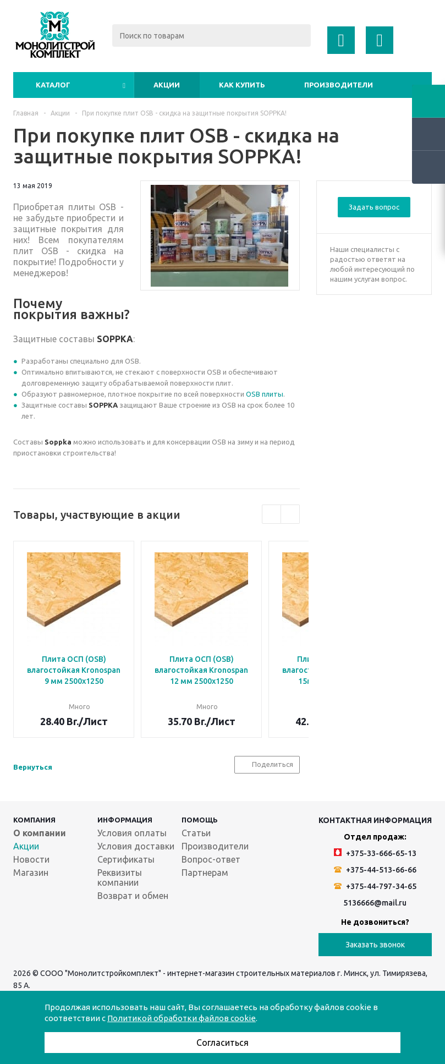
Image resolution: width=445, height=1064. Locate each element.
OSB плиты (264, 394)
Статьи (196, 833)
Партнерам (205, 872)
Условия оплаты (132, 833)
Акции (166, 85)
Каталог (53, 85)
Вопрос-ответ (211, 859)
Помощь (200, 820)
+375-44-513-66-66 (375, 869)
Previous (271, 514)
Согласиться (222, 1042)
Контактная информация (375, 820)
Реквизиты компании (119, 877)
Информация (124, 820)
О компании (39, 833)
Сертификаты (126, 859)
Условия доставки (135, 846)
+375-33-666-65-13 (375, 853)
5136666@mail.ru (374, 902)
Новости (31, 859)
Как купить (242, 85)
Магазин (30, 872)
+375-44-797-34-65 (375, 886)
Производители (338, 85)
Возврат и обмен (132, 896)
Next (290, 514)
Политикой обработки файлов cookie (181, 1018)
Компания (34, 820)
